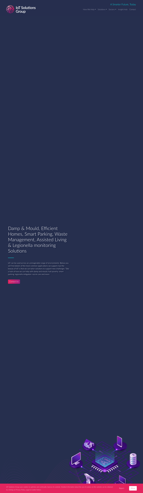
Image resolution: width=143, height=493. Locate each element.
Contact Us (14, 282)
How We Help (88, 9)
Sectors (112, 9)
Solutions (101, 9)
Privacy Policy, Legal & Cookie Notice (28, 490)
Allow (133, 488)
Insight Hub (122, 9)
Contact (132, 9)
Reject (121, 488)
